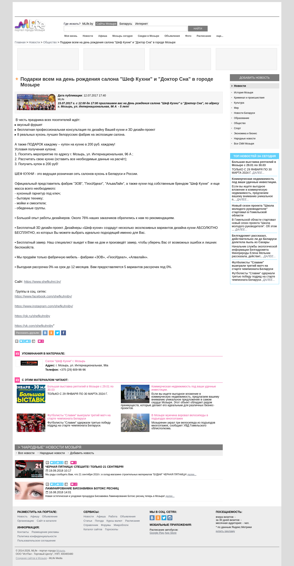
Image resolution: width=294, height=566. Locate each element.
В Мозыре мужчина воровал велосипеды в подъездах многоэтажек (179, 417)
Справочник (91, 525)
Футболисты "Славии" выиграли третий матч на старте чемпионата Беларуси (252, 266)
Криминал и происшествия (249, 97)
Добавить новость (254, 77)
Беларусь (125, 23)
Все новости (26, 453)
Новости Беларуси (244, 113)
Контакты (23, 532)
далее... (258, 172)
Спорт (237, 128)
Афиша (102, 36)
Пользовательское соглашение (36, 540)
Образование (241, 118)
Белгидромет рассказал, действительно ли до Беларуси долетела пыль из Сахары (254, 239)
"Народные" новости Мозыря (51, 447)
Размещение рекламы (45, 532)
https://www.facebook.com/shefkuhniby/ (43, 296)
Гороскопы (111, 529)
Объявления (172, 36)
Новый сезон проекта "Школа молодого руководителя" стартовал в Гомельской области (253, 210)
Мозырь (60, 550)
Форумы (106, 525)
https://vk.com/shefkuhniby (34, 326)
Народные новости (244, 138)
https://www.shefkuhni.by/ (42, 281)
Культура (239, 102)
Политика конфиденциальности (37, 536)
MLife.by (87, 23)
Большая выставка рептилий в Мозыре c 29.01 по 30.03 (254, 163)
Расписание (204, 36)
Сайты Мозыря (106, 23)
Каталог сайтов (93, 529)
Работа (112, 516)
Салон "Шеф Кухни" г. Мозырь (65, 361)
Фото (188, 36)
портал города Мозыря (30, 29)
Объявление (49, 516)
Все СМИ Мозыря (244, 143)
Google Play (157, 532)
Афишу (34, 516)
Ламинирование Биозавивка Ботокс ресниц (82, 488)
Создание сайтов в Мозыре (31, 558)
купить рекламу (225, 531)
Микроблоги (121, 525)
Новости (88, 36)
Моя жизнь (70, 36)
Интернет (141, 23)
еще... (219, 36)
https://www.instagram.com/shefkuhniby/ (44, 306)
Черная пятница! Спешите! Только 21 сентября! (84, 466)
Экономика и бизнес (245, 133)
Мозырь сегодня (122, 36)
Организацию (25, 520)
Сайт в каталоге (47, 520)
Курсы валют (114, 520)
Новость (22, 516)
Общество (240, 123)
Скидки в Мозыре (148, 36)
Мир (236, 107)
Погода (99, 520)
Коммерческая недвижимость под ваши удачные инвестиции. (254, 180)
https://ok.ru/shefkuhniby (32, 316)
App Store (171, 532)
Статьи (88, 520)
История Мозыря (243, 92)
